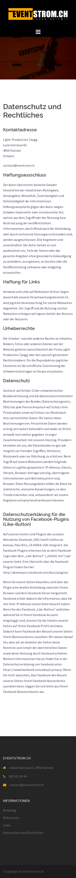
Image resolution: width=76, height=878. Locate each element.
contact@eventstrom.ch (26, 785)
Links (6, 825)
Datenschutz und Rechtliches (23, 833)
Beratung (9, 810)
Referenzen (11, 818)
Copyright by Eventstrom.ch (23, 871)
